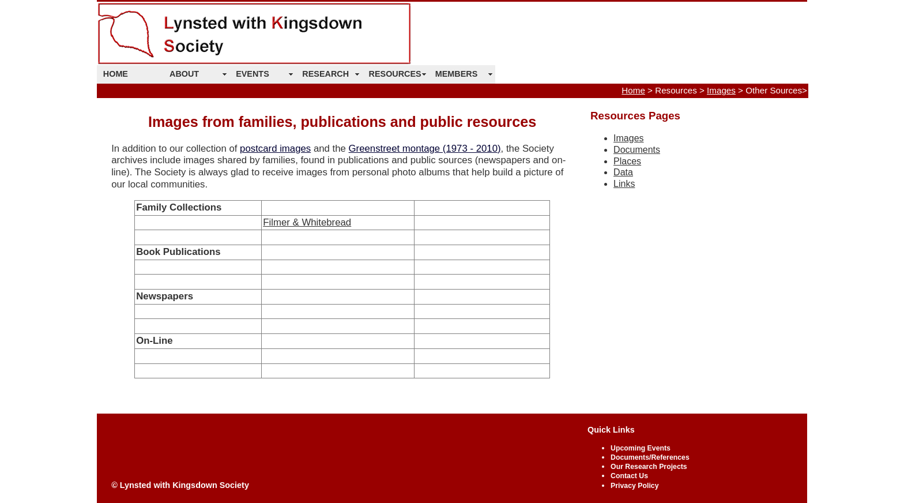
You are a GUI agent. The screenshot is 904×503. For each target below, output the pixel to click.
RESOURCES (395, 73)
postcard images (275, 148)
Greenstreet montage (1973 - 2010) (425, 148)
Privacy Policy (634, 486)
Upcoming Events (641, 448)
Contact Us (629, 476)
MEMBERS (456, 73)
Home (633, 90)
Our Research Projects (649, 467)
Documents (636, 150)
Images (721, 90)
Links (624, 184)
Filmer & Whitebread (307, 222)
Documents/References (650, 457)
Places (627, 161)
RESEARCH (325, 73)
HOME (115, 73)
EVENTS (252, 73)
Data (623, 172)
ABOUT (184, 73)
